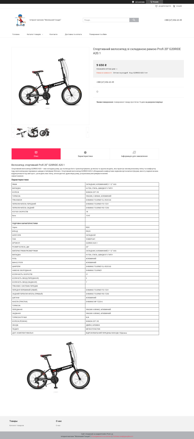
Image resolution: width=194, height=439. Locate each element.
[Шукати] (134, 20)
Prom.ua (110, 434)
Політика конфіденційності (122, 436)
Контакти (53, 34)
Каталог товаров (16, 425)
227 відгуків (140, 2)
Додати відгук (165, 6)
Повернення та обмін (98, 34)
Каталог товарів (34, 34)
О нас (58, 425)
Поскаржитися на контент (101, 436)
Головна (15, 34)
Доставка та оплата (73, 34)
